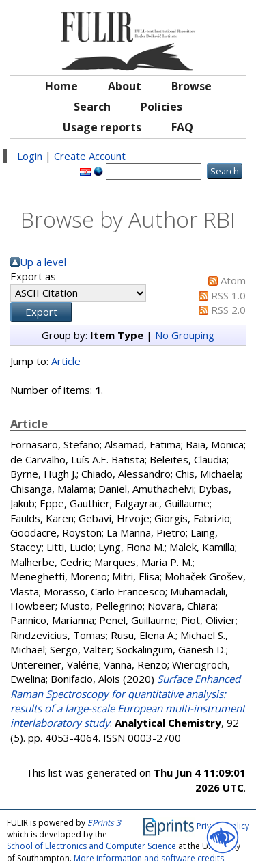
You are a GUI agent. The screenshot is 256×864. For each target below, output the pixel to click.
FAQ (182, 127)
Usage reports (102, 127)
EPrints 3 (104, 822)
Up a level (43, 262)
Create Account (90, 156)
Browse (191, 86)
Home (61, 86)
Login (29, 156)
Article (66, 361)
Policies (161, 106)
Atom (233, 280)
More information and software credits (149, 858)
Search (92, 106)
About (124, 86)
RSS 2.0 (228, 309)
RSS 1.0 (228, 295)
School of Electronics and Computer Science (91, 846)
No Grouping (184, 335)
